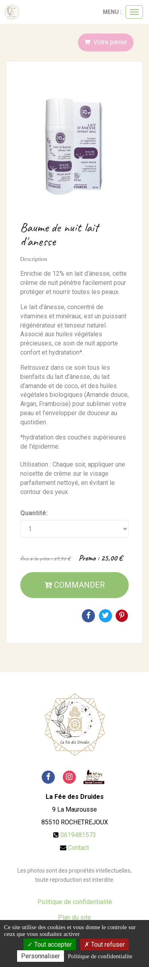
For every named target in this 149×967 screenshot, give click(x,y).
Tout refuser (104, 944)
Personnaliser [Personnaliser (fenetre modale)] (40, 956)
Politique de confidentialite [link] (100, 956)
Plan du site (74, 917)
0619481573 (78, 835)
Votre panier (105, 42)
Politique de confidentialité (74, 902)
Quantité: (34, 513)
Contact (78, 847)
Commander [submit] (75, 585)
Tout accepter (49, 944)
